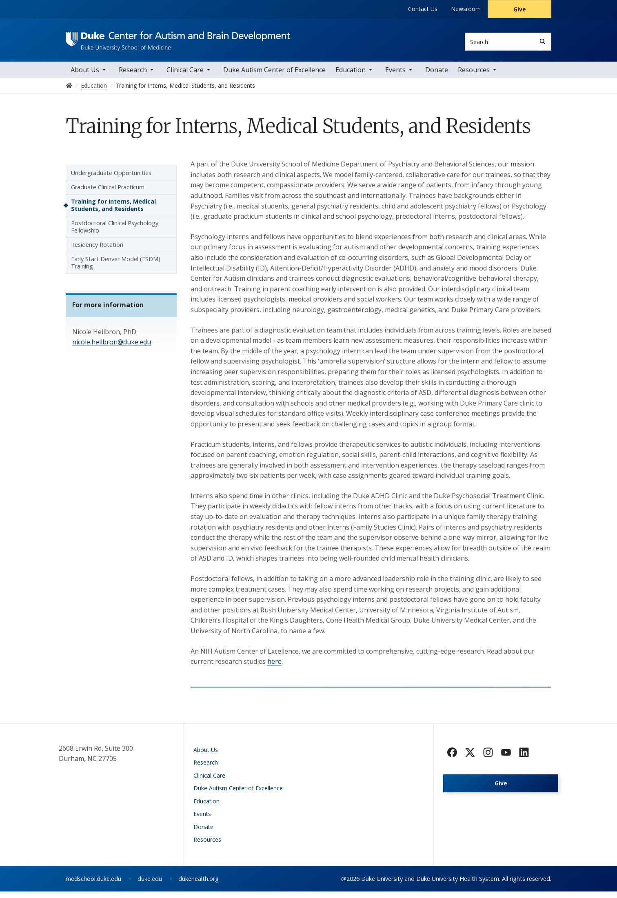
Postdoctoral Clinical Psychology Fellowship (114, 233)
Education (350, 76)
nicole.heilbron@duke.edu (111, 348)
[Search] (542, 41)
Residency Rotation (97, 251)
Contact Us (422, 9)
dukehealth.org (198, 885)
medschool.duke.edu (93, 885)
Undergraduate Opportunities (111, 179)
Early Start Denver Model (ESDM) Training (115, 269)
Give (519, 9)
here (274, 667)
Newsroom (466, 9)
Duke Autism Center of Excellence (274, 76)
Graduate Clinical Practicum (107, 193)
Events (395, 76)
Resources (474, 76)
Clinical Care (185, 76)
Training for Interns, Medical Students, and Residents (113, 211)
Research (133, 76)
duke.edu (150, 885)
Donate (436, 76)
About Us (85, 76)
